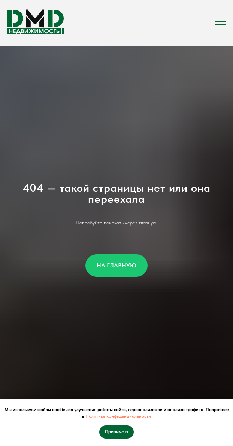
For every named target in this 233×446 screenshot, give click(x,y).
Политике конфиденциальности (118, 416)
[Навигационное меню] (220, 23)
